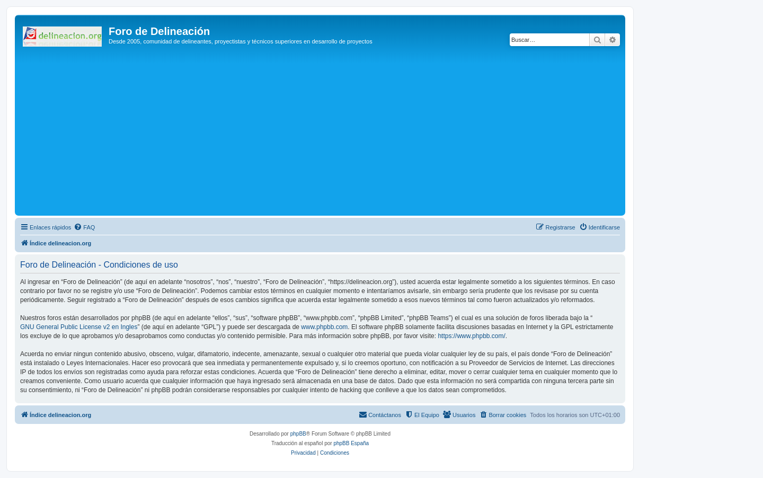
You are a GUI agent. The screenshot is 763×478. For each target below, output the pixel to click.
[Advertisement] (335, 133)
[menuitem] (84, 227)
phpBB (298, 434)
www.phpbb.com (324, 327)
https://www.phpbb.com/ (471, 336)
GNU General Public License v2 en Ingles (78, 327)
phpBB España (351, 443)
